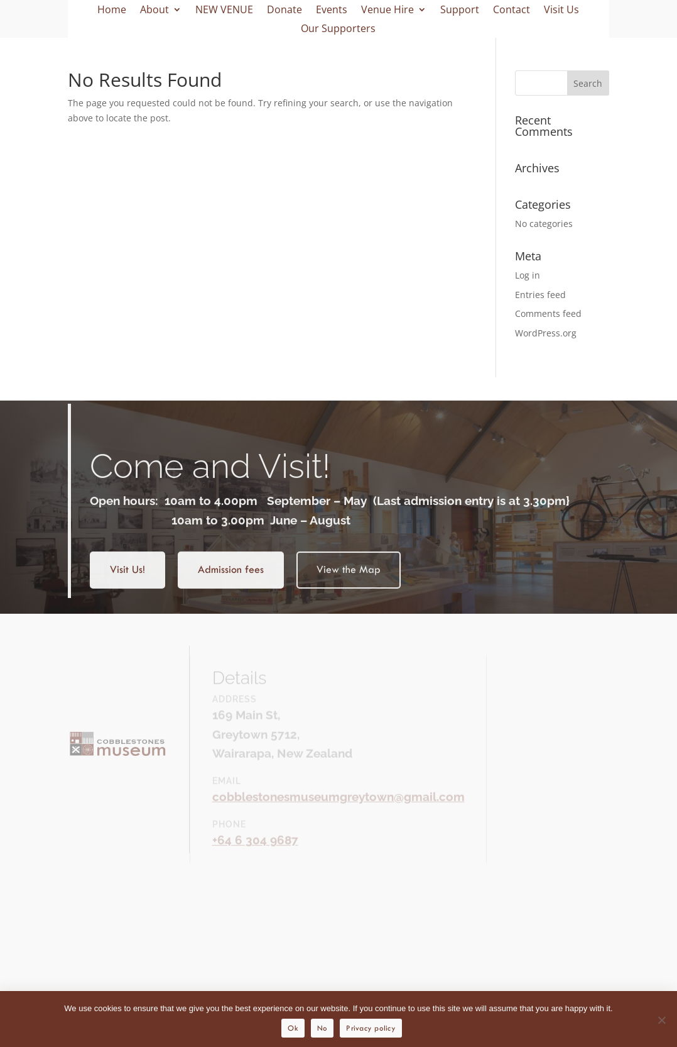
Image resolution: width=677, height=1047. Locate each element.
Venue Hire (387, 10)
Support (459, 10)
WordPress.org (546, 333)
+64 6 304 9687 (255, 848)
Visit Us (561, 10)
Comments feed (548, 313)
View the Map (349, 578)
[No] (661, 1020)
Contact (511, 10)
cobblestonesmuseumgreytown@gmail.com (338, 804)
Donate (284, 10)
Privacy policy (371, 1028)
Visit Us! (127, 578)
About (154, 10)
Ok (293, 1028)
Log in (527, 275)
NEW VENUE (224, 10)
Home (111, 10)
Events (331, 10)
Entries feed (540, 295)
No (322, 1028)
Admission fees (231, 578)
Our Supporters (338, 29)
